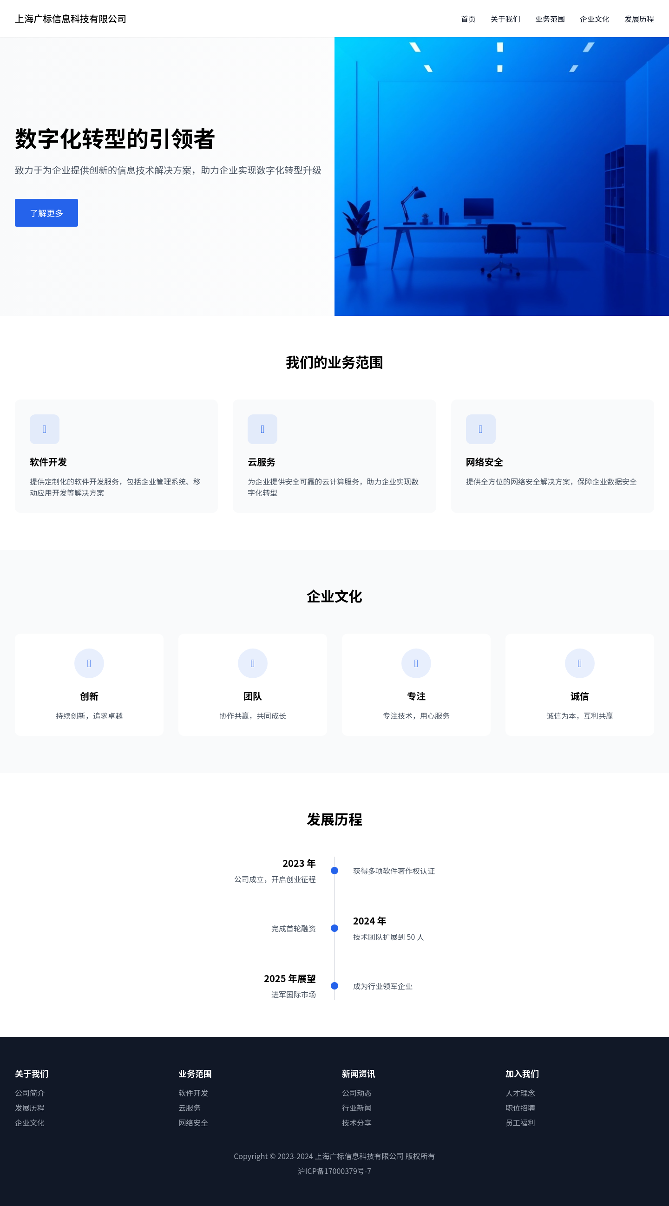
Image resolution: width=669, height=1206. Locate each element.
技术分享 (357, 1122)
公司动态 (357, 1092)
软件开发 (193, 1092)
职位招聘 (520, 1107)
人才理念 (520, 1092)
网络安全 (193, 1122)
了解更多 (46, 213)
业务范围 (550, 18)
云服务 (189, 1107)
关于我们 (505, 18)
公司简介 (30, 1092)
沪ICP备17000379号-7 (335, 1170)
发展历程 (639, 18)
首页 (468, 18)
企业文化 (595, 18)
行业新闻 (357, 1107)
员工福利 (520, 1122)
